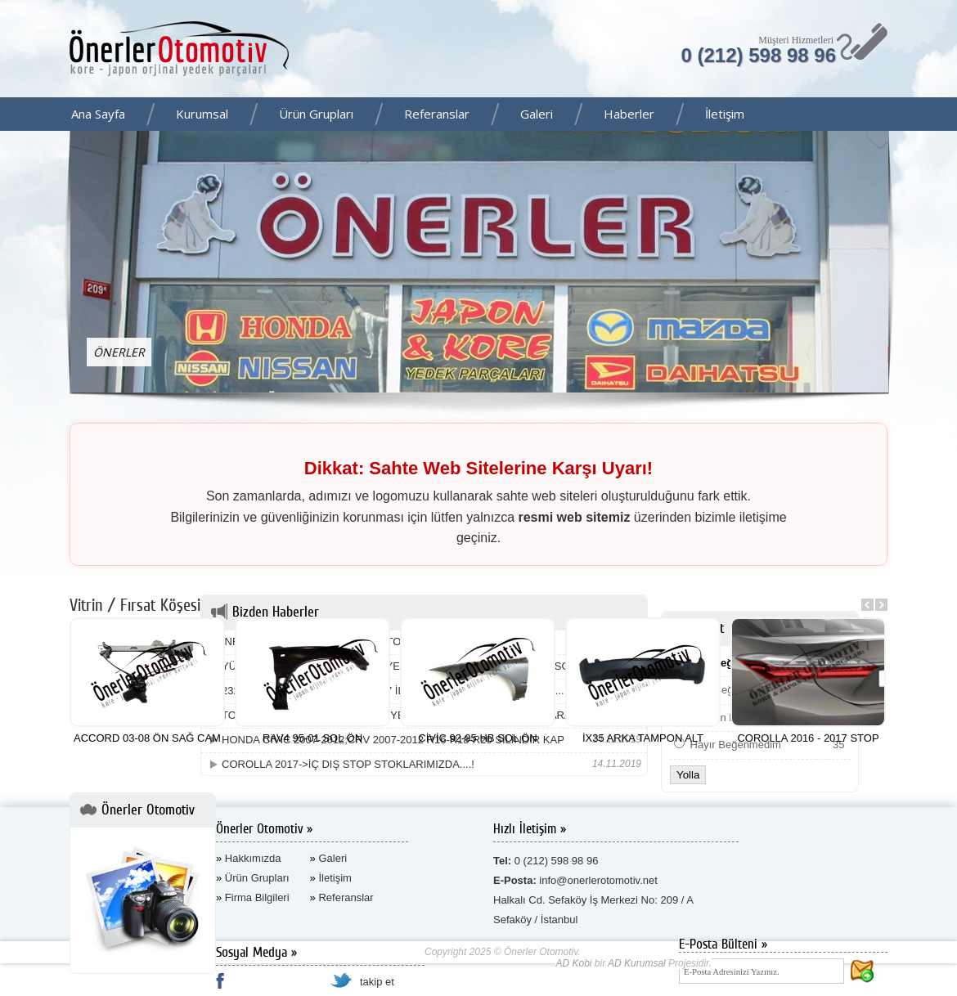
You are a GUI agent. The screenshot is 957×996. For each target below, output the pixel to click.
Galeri (536, 113)
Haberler (629, 113)
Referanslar (437, 113)
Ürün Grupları (316, 113)
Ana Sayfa (98, 113)
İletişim (724, 113)
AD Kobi (573, 963)
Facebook (940, 115)
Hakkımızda (253, 858)
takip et (377, 982)
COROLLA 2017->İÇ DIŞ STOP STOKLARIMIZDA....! (348, 764)
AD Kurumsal (637, 963)
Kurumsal (202, 113)
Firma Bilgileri (257, 897)
